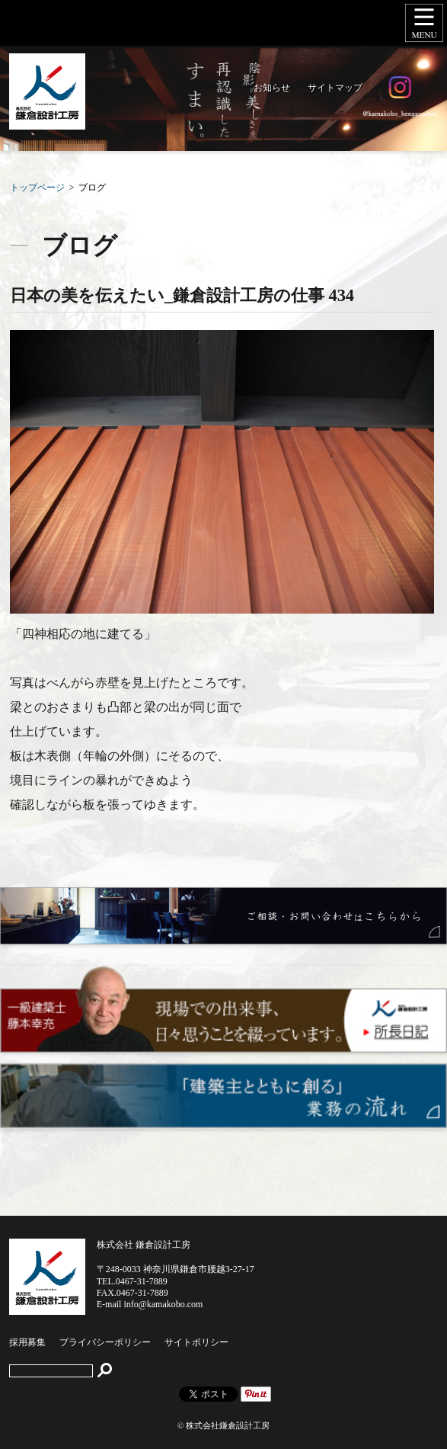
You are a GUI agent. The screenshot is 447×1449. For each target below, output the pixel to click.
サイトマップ (335, 87)
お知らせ (272, 87)
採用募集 (27, 1342)
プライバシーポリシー (105, 1342)
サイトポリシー (196, 1342)
